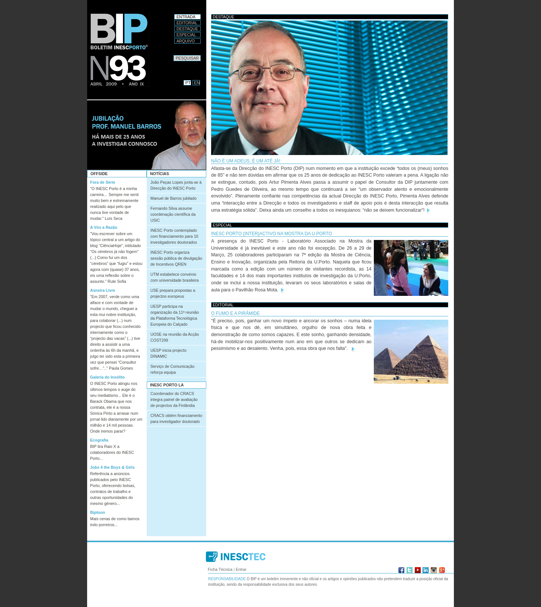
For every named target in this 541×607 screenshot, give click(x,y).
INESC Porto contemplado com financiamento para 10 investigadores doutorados (174, 236)
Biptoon (97, 512)
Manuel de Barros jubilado (173, 198)
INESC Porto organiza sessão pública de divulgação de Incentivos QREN (176, 258)
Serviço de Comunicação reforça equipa (172, 369)
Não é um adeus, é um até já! (245, 161)
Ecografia (99, 440)
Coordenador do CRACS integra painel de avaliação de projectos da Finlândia (174, 399)
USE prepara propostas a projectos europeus (172, 293)
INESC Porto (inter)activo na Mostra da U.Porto (271, 233)
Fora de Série (102, 182)
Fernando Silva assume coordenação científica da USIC (172, 214)
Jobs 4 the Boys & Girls (112, 467)
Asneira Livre (102, 290)
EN (197, 82)
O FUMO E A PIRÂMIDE (235, 313)
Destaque (187, 28)
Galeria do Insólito (107, 377)
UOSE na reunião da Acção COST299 (174, 337)
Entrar (241, 569)
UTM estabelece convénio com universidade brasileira (174, 277)
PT (188, 82)
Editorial (186, 22)
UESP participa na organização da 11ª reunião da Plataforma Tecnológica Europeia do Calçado (174, 315)
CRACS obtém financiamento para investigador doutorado (176, 418)
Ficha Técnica (220, 569)
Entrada (185, 17)
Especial (186, 34)
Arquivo (185, 41)
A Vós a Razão (103, 227)
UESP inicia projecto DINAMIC (168, 353)
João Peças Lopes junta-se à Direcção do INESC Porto (175, 185)
